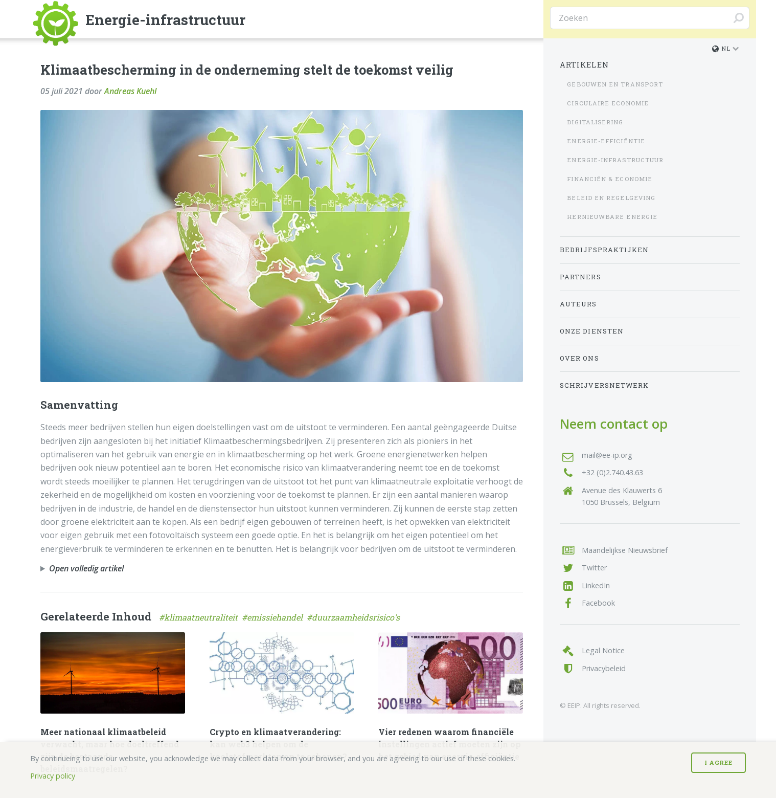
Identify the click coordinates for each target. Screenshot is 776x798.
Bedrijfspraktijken (604, 249)
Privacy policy (52, 776)
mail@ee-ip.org (607, 455)
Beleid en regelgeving (611, 198)
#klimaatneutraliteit (200, 617)
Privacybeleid (604, 668)
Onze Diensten (592, 331)
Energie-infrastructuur (615, 160)
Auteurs (578, 303)
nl (721, 48)
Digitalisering (595, 122)
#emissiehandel (274, 617)
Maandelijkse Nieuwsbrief (625, 550)
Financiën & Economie (609, 179)
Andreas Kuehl (130, 91)
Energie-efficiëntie (606, 141)
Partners (580, 276)
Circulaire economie (608, 103)
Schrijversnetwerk (604, 385)
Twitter (594, 567)
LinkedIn (596, 585)
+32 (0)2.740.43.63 (612, 472)
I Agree (718, 762)
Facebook (598, 603)
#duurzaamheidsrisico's (354, 617)
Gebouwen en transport (615, 84)
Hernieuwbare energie (612, 216)
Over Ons (579, 358)
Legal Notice (603, 650)
